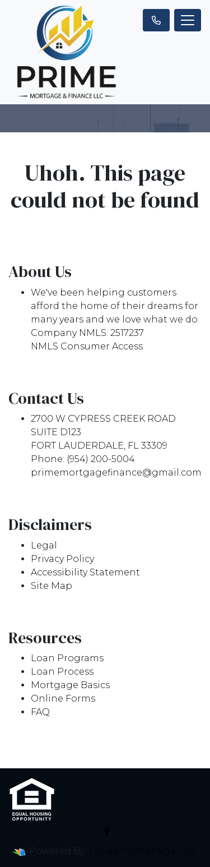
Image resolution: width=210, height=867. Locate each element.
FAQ (40, 712)
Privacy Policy (62, 559)
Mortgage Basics (70, 685)
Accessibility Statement (85, 572)
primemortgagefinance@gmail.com (116, 472)
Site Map (51, 585)
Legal (44, 545)
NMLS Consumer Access (87, 346)
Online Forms (63, 698)
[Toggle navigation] (187, 20)
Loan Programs (67, 658)
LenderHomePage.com (143, 851)
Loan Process (62, 671)
